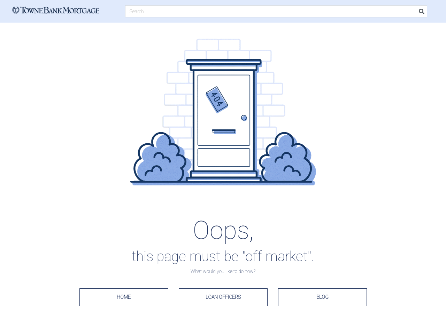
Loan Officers (223, 297)
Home (124, 297)
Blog (322, 297)
